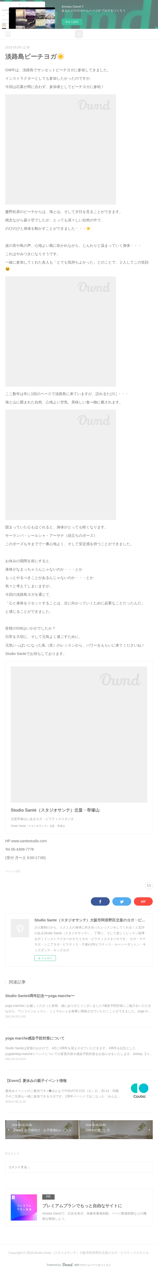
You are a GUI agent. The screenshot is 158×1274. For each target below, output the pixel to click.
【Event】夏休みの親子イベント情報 (36, 1081)
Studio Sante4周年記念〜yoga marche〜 (40, 996)
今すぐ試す (71, 21)
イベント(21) (12, 871)
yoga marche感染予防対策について (35, 1038)
